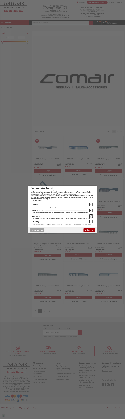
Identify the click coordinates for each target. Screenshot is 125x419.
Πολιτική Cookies (36, 200)
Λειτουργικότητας (38, 210)
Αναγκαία (35, 204)
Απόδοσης (35, 222)
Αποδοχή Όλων (89, 230)
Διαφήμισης (36, 216)
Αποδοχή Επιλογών (37, 230)
